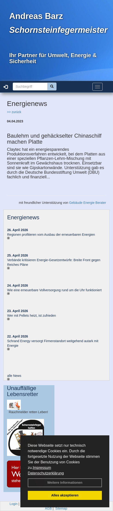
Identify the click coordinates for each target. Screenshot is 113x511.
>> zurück (14, 112)
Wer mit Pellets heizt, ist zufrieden (31, 315)
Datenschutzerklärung (46, 473)
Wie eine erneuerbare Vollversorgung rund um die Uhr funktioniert (54, 290)
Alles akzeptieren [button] (64, 495)
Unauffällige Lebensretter (22, 391)
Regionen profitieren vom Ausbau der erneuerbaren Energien (51, 234)
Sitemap (61, 508)
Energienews (23, 217)
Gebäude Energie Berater (87, 202)
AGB (48, 508)
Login (14, 504)
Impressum (42, 468)
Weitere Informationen (64, 482)
